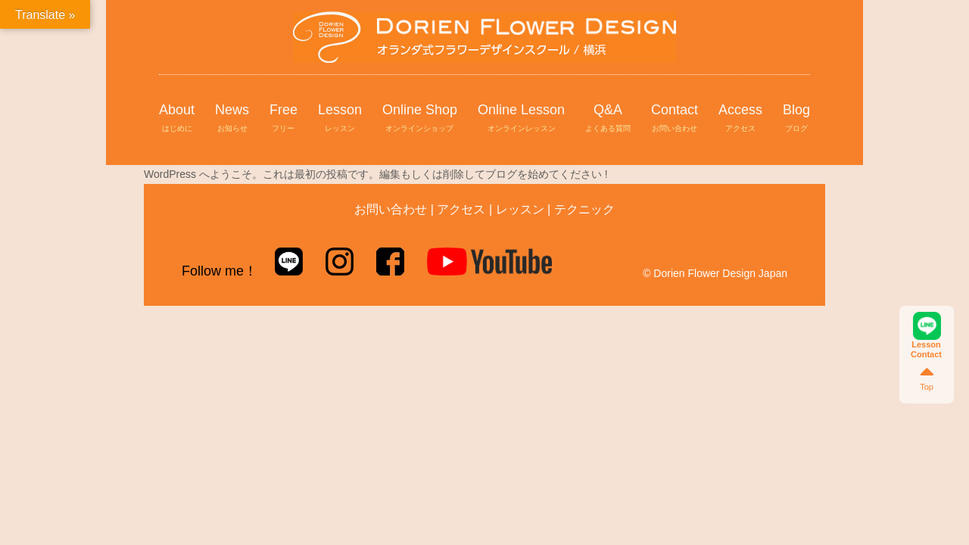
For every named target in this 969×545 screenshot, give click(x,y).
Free (284, 118)
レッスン (520, 209)
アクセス (461, 209)
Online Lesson (521, 118)
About (177, 118)
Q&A (608, 118)
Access (740, 118)
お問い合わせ (390, 209)
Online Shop (419, 118)
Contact (674, 118)
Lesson (340, 118)
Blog (796, 118)
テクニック (584, 209)
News (232, 118)
